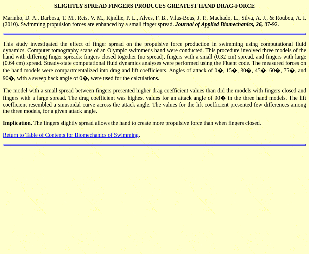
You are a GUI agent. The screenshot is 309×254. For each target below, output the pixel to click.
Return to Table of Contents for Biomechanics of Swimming (71, 135)
